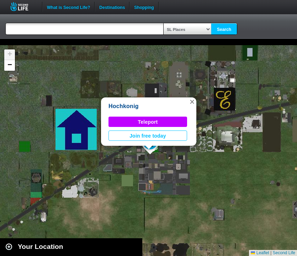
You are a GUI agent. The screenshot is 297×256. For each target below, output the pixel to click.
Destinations (112, 7)
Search (224, 29)
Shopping (144, 7)
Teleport (148, 122)
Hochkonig (123, 106)
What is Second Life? (68, 7)
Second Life (23, 6)
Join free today (147, 136)
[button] (192, 101)
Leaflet (260, 252)
